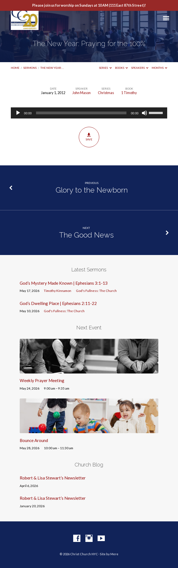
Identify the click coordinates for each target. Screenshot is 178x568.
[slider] (81, 113)
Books (121, 67)
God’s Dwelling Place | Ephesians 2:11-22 (58, 303)
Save (89, 137)
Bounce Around (34, 440)
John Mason (81, 92)
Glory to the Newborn (92, 190)
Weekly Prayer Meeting (42, 380)
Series (105, 67)
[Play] (18, 113)
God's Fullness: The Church (96, 290)
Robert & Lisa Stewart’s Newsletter (53, 477)
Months (159, 67)
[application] (89, 112)
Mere (114, 554)
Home (15, 67)
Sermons (30, 67)
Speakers (140, 67)
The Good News (86, 235)
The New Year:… (52, 67)
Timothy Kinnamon (57, 290)
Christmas (106, 92)
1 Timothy (129, 92)
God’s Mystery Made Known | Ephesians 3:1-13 (64, 283)
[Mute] (144, 113)
